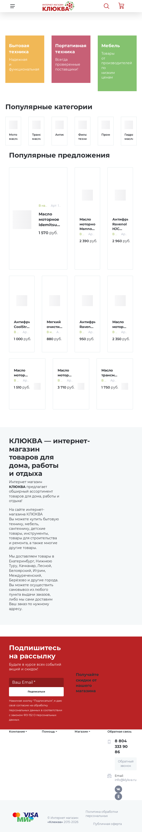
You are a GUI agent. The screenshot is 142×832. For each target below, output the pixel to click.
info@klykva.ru (125, 780)
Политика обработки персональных (102, 814)
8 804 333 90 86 (121, 746)
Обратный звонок (125, 764)
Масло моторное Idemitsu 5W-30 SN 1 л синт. (50, 225)
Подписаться (36, 691)
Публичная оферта (107, 824)
